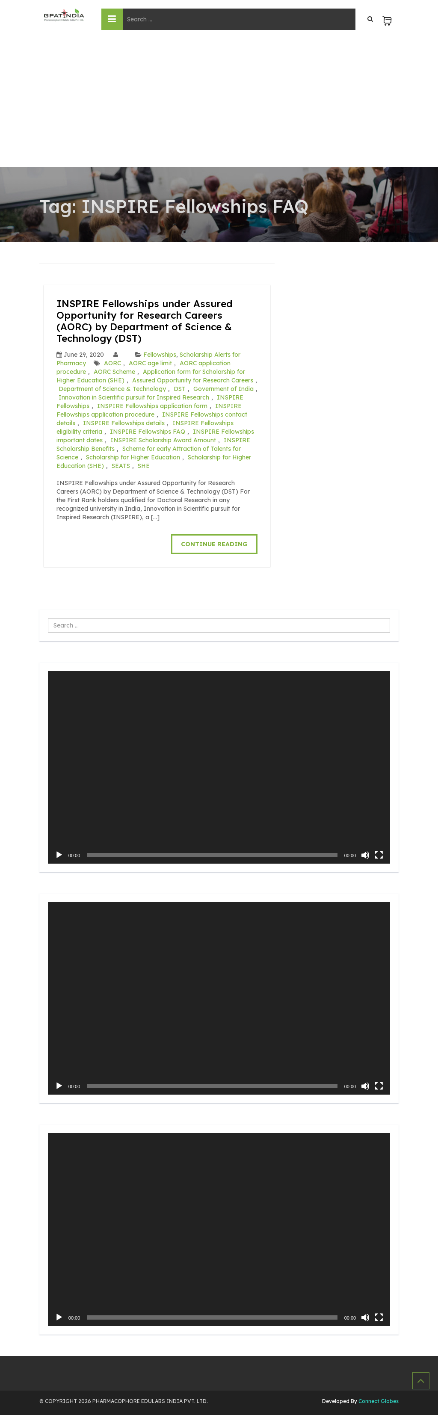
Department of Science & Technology (112, 388)
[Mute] (365, 854)
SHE (144, 465)
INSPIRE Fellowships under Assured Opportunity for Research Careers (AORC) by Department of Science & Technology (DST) (148, 320)
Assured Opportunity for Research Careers (192, 379)
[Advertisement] (219, 103)
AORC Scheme (114, 371)
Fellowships (159, 354)
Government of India (223, 388)
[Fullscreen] (379, 854)
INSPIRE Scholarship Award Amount (163, 439)
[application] (219, 766)
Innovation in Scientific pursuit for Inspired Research (134, 396)
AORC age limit (150, 362)
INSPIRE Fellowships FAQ (147, 431)
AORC (112, 362)
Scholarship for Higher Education (133, 456)
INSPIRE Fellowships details (124, 422)
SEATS (121, 465)
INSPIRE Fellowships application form (152, 405)
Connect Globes (378, 1400)
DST (180, 388)
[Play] (59, 854)
